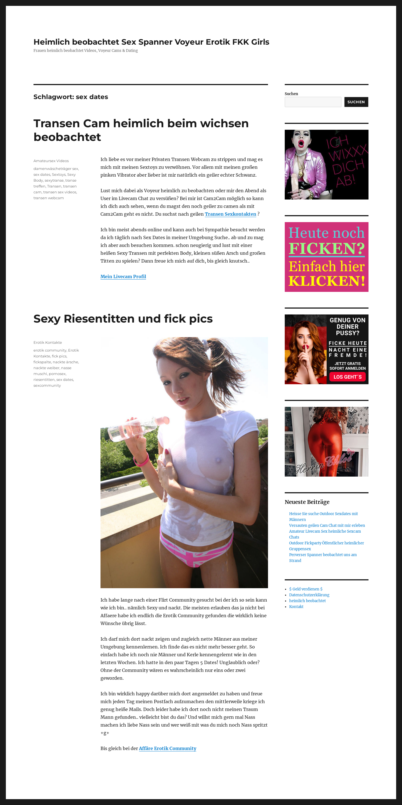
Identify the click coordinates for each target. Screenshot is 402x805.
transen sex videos (59, 192)
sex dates (42, 174)
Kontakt (296, 606)
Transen (54, 186)
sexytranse (54, 180)
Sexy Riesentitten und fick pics (123, 318)
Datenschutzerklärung (309, 595)
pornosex (57, 373)
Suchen (291, 94)
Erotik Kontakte (48, 342)
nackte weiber (46, 368)
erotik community (50, 350)
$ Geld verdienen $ (306, 589)
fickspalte (42, 362)
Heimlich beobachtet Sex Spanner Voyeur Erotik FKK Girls (151, 42)
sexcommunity (47, 385)
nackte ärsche (65, 362)
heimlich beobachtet (307, 601)
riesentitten (44, 379)
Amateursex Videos (51, 160)
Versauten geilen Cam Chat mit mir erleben (327, 525)
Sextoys (59, 174)
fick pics (59, 356)
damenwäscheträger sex (56, 168)
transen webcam (49, 198)
